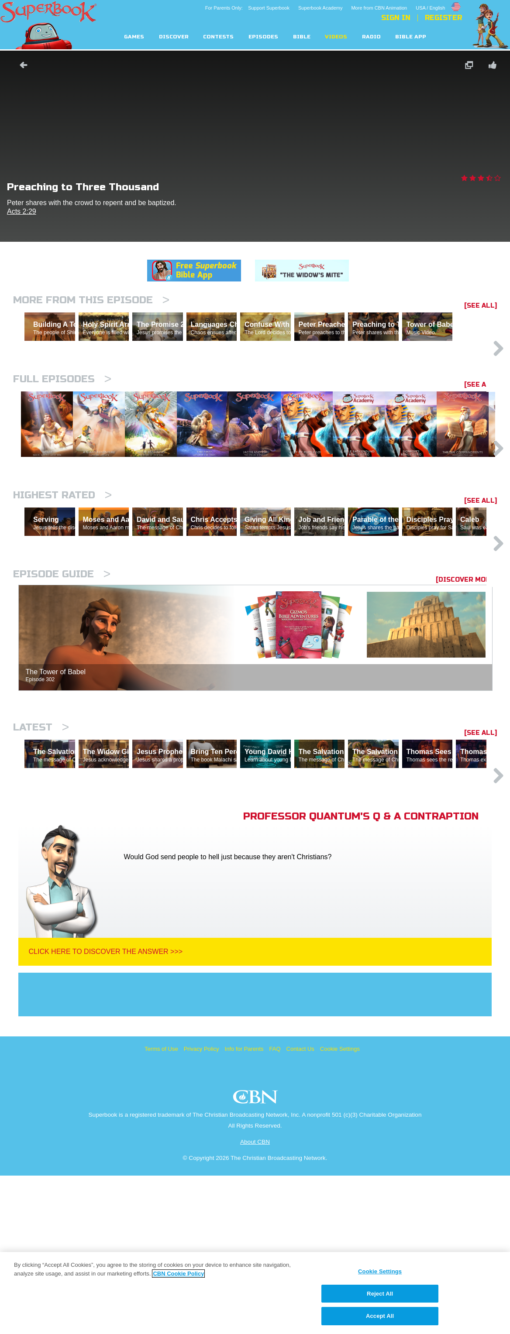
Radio (371, 37)
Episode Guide (61, 694)
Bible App (410, 37)
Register (443, 17)
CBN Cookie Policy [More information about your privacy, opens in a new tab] (178, 1273)
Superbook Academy (320, 7)
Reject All (380, 1293)
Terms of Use (161, 1207)
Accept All (380, 1316)
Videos (336, 37)
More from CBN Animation (379, 7)
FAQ (275, 1207)
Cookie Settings (340, 1207)
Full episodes (62, 417)
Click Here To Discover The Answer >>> (106, 1110)
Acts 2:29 (21, 211)
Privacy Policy (201, 1207)
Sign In (395, 17)
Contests (218, 37)
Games (134, 37)
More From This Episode (91, 300)
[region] (255, 1293)
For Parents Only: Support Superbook (247, 7)
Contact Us (300, 1207)
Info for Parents (244, 1207)
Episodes (263, 37)
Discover (174, 37)
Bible (301, 37)
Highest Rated (62, 577)
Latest (41, 848)
